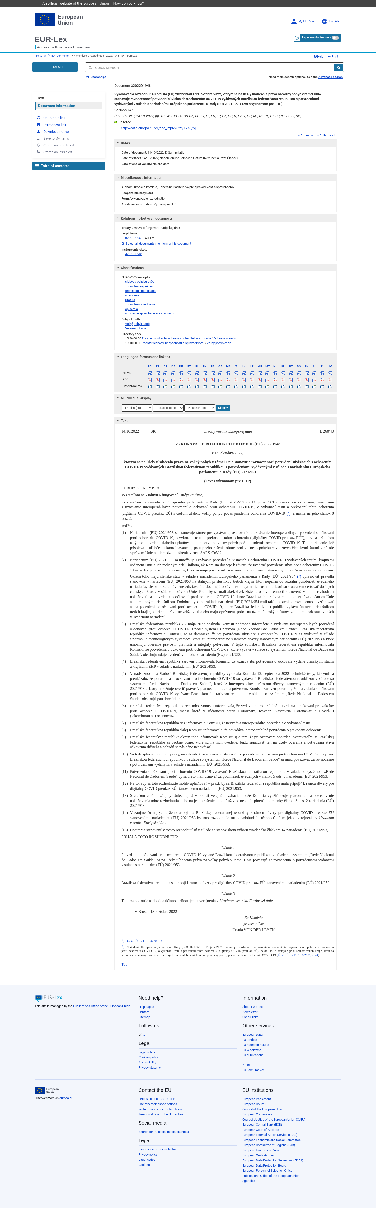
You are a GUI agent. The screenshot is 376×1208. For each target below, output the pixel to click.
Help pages (146, 1007)
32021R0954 (133, 254)
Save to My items (52, 138)
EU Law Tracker (253, 1070)
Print (333, 56)
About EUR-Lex (252, 1007)
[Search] (338, 67)
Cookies (144, 1165)
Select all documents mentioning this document (156, 243)
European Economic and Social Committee (271, 1140)
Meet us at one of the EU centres (161, 1114)
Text (40, 98)
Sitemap (144, 1017)
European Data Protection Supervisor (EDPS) (272, 1160)
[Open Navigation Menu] (55, 67)
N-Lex (246, 1065)
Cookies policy (149, 1057)
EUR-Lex (51, 39)
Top (125, 964)
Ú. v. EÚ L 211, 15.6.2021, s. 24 (298, 955)
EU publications (252, 1055)
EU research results (255, 1045)
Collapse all (326, 135)
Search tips (96, 77)
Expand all (306, 135)
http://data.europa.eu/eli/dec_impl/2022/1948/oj (158, 128)
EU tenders (249, 1040)
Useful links (250, 1017)
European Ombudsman (258, 1155)
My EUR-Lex (303, 22)
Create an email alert (55, 145)
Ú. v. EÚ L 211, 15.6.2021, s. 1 (146, 941)
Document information (56, 106)
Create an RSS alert (54, 151)
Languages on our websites (158, 1149)
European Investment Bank (260, 1150)
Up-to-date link (50, 117)
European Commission (257, 1114)
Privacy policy (148, 1154)
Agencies (248, 1181)
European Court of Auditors (260, 1129)
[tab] (226, 143)
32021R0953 (133, 238)
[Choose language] (137, 408)
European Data (252, 1034)
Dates (122, 143)
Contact (144, 1012)
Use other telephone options (158, 1104)
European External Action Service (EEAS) (270, 1135)
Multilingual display (133, 398)
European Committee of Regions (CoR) (268, 1145)
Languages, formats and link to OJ (144, 357)
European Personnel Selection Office (267, 1170)
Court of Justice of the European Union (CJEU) (273, 1119)
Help (318, 56)
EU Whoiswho (251, 1050)
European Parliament (256, 1099)
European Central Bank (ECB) (262, 1124)
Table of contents (52, 166)
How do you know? (131, 3)
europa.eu (66, 1098)
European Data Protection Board (264, 1165)
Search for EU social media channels (164, 1132)
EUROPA (41, 55)
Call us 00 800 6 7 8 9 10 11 (157, 1099)
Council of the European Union (262, 1109)
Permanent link (51, 124)
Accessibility (147, 1062)
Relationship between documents (144, 218)
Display (223, 408)
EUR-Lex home (60, 55)
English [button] (330, 22)
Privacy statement (151, 1067)
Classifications (129, 268)
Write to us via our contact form (160, 1109)
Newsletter (249, 1012)
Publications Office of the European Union (101, 1006)
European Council (254, 1104)
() (288, 514)
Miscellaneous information (138, 178)
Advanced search (330, 77)
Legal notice (147, 1052)
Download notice (52, 131)
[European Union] (47, 1090)
